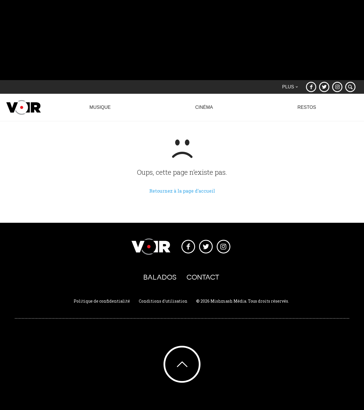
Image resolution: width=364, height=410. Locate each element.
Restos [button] (306, 110)
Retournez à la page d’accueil (182, 191)
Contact (203, 277)
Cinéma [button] (204, 110)
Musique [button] (100, 110)
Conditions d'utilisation (163, 301)
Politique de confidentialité (102, 301)
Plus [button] (290, 86)
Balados (159, 277)
